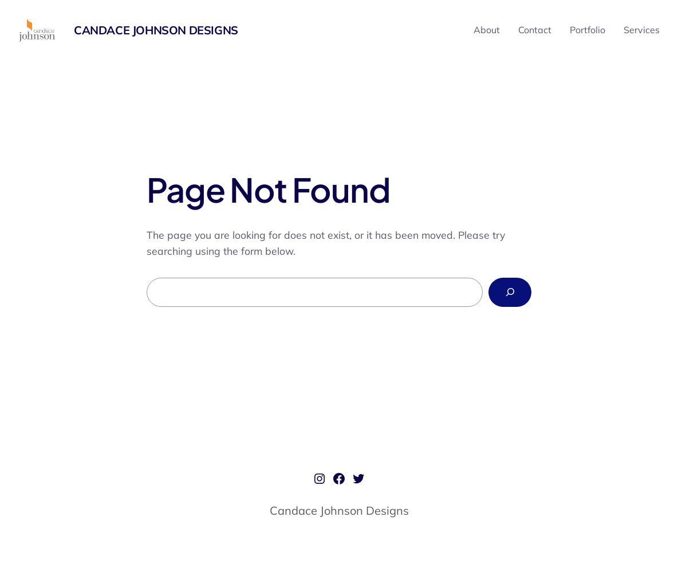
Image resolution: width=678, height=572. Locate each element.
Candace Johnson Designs (156, 30)
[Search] (509, 292)
